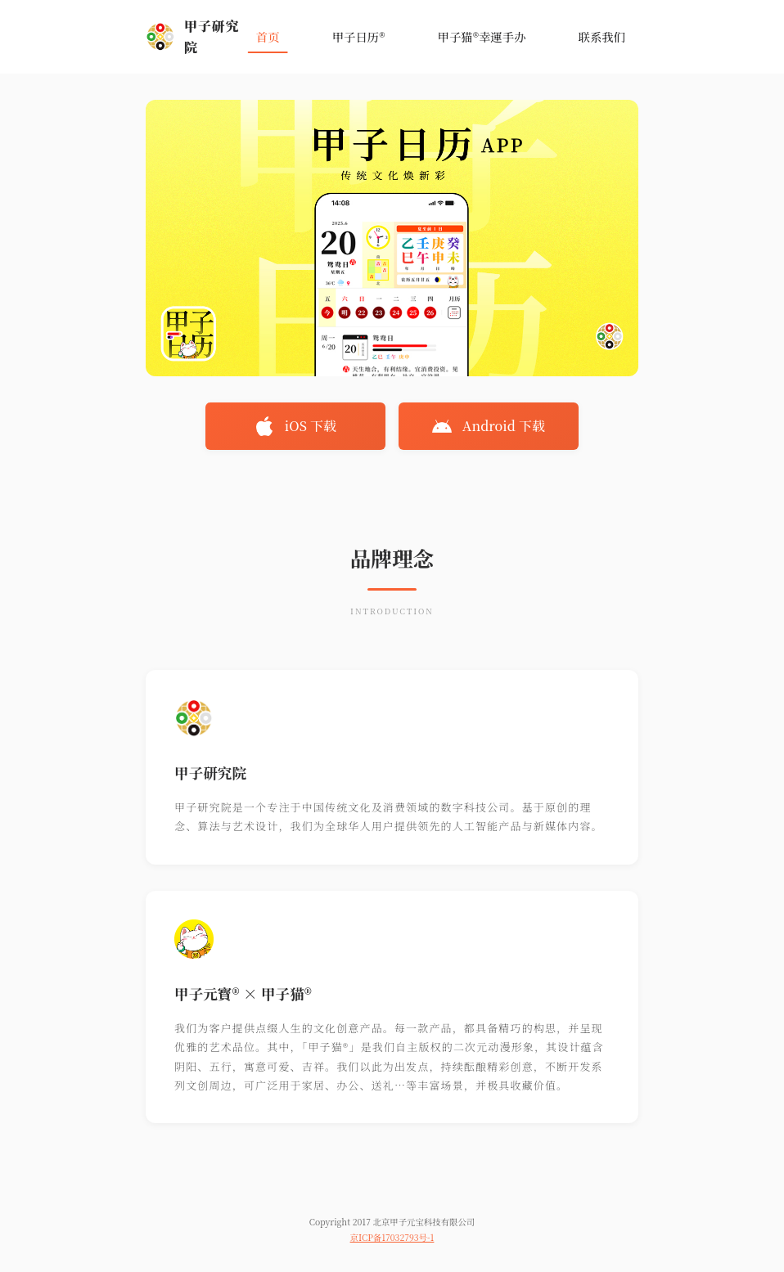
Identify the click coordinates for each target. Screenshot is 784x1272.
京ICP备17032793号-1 (392, 1237)
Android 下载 (488, 426)
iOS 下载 (295, 426)
